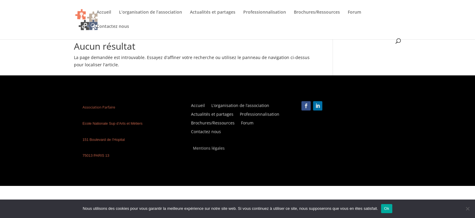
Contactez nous (113, 26)
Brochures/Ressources (317, 12)
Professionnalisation (264, 12)
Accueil (104, 12)
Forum (354, 12)
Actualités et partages (212, 12)
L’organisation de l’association (150, 12)
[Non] (467, 209)
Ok (386, 208)
